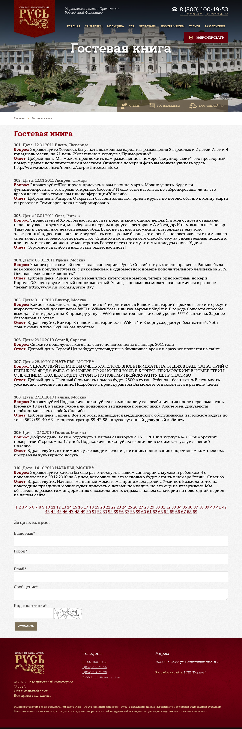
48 (77, 511)
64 (166, 511)
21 (108, 507)
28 (146, 507)
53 (105, 511)
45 (59, 511)
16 (80, 507)
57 (127, 511)
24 (124, 507)
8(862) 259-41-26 (95, 672)
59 (138, 511)
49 (83, 511)
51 (94, 511)
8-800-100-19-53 (95, 662)
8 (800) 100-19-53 (204, 9)
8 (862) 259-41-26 (191, 14)
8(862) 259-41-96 (95, 667)
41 (218, 507)
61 (149, 511)
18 (91, 507)
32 (168, 507)
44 (53, 511)
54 (110, 511)
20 (102, 507)
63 (160, 511)
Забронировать (206, 38)
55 (116, 511)
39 (207, 507)
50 (88, 511)
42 (224, 507)
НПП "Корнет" (180, 672)
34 (179, 507)
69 (195, 511)
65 (172, 511)
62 (155, 511)
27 (141, 507)
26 (135, 507)
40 (212, 507)
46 (65, 511)
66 (177, 511)
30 (157, 507)
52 (99, 511)
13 (64, 507)
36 (190, 507)
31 (163, 507)
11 (53, 507)
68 (189, 511)
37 (196, 507)
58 (132, 511)
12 (58, 507)
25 (130, 507)
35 (185, 507)
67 (183, 511)
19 (97, 507)
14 (69, 507)
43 (47, 511)
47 (71, 511)
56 (121, 511)
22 (113, 507)
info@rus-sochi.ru (107, 677)
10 (47, 507)
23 (119, 507)
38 (201, 507)
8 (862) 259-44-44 (216, 14)
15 (75, 507)
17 (86, 507)
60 (143, 511)
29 (152, 507)
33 (173, 507)
